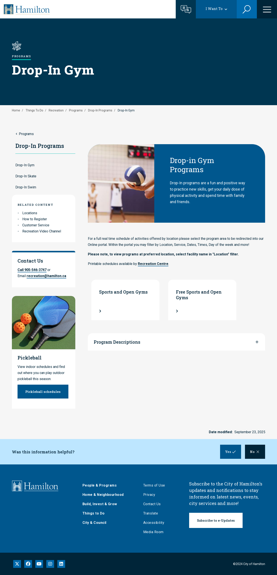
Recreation (56, 110)
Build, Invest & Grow (101, 504)
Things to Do (95, 513)
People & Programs (101, 485)
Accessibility (155, 523)
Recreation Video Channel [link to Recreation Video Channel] (41, 231)
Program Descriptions (117, 342)
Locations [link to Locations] (29, 213)
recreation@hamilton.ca (46, 276)
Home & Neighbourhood (104, 495)
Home (16, 110)
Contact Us (153, 504)
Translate (151, 513)
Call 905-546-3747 (32, 270)
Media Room (154, 532)
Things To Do (34, 110)
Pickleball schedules (43, 391)
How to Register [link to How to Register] (34, 219)
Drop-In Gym (24, 165)
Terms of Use (155, 485)
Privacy (150, 495)
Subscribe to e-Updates (216, 520)
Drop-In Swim (25, 187)
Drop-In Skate (25, 176)
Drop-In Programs (100, 110)
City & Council (96, 523)
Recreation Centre (153, 264)
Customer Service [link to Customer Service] (35, 225)
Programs (76, 110)
